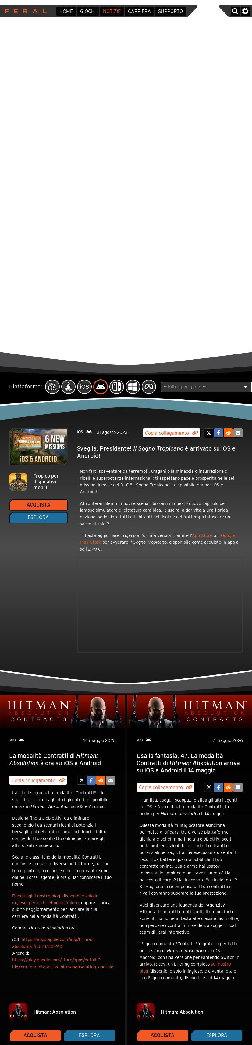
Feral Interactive (24, 11)
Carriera (139, 11)
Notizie (112, 11)
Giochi (88, 11)
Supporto (170, 11)
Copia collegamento (171, 433)
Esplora (38, 517)
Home (66, 11)
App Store (202, 535)
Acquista (38, 505)
